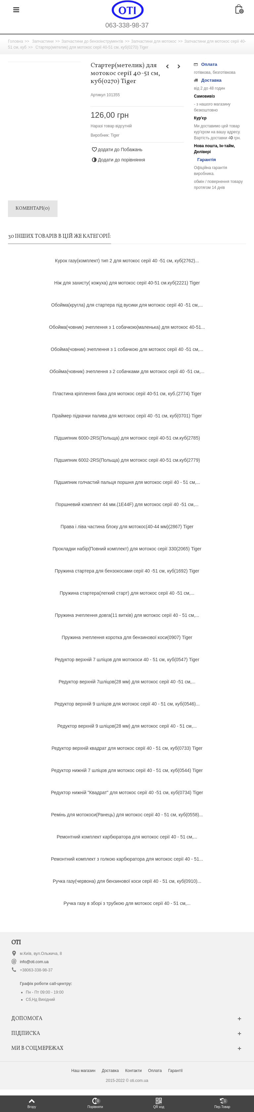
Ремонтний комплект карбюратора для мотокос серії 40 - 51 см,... (127, 836)
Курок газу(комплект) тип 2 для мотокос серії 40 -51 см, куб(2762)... (127, 260)
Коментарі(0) (33, 208)
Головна (15, 41)
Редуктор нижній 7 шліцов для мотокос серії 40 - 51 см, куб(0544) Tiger (127, 770)
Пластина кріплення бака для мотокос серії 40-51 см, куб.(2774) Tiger (127, 393)
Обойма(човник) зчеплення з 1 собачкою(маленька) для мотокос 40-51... (127, 327)
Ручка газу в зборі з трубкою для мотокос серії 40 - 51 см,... (127, 903)
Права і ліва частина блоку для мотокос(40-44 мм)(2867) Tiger (127, 526)
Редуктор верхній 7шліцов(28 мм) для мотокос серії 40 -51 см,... (127, 681)
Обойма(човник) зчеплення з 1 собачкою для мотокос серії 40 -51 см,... (127, 349)
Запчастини (43, 41)
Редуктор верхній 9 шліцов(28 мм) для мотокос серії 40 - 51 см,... (126, 726)
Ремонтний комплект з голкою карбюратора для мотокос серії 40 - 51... (127, 859)
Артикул (98, 95)
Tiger (114, 135)
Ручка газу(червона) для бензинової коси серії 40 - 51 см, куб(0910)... (127, 881)
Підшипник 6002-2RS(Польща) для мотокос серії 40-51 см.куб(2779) (127, 460)
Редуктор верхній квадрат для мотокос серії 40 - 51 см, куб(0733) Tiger (127, 748)
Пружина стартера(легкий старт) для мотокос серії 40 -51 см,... (127, 593)
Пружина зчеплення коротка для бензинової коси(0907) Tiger (127, 637)
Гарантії (175, 1070)
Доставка (110, 1070)
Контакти (133, 1070)
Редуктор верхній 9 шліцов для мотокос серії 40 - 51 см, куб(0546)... (126, 703)
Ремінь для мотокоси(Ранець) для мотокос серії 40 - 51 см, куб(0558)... (127, 814)
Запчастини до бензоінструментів (92, 41)
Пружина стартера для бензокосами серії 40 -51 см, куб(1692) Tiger (127, 571)
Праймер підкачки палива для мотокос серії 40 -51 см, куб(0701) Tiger (127, 415)
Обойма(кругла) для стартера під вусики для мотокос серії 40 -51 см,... (127, 305)
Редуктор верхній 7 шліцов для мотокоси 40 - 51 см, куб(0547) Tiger (127, 659)
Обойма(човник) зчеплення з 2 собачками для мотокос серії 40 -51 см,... (127, 371)
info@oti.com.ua (34, 962)
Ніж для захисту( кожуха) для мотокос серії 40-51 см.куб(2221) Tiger (127, 282)
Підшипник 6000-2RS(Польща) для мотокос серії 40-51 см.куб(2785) (127, 438)
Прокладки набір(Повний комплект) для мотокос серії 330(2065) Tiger (127, 548)
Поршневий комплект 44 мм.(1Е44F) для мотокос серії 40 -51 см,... (127, 504)
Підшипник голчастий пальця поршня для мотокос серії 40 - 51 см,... (127, 482)
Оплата (155, 1070)
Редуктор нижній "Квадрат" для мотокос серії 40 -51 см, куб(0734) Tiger (127, 792)
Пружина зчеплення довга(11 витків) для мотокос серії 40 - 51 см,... (127, 615)
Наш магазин (83, 1070)
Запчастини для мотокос (153, 41)
